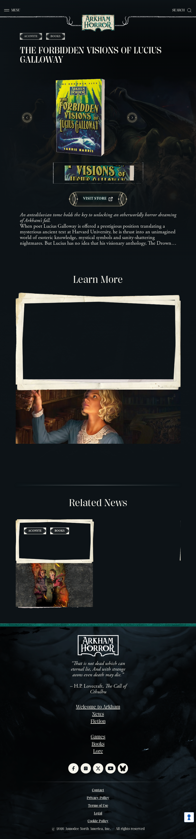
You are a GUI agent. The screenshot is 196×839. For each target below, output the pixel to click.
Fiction (98, 721)
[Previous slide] (27, 117)
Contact (98, 790)
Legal (98, 813)
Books (98, 744)
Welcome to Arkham (98, 707)
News (98, 714)
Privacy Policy (98, 798)
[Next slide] (132, 117)
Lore (98, 751)
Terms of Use (98, 805)
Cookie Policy (98, 821)
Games (98, 737)
